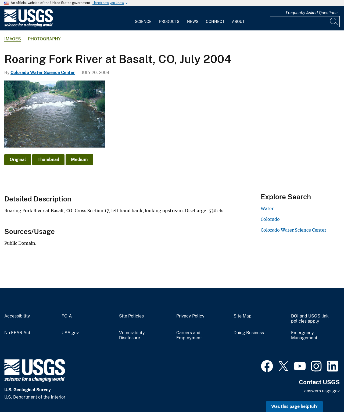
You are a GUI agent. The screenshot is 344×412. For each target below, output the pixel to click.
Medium (79, 159)
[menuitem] (143, 18)
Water (267, 208)
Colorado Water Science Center (42, 72)
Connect (215, 21)
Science (143, 21)
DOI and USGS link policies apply (310, 319)
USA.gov (70, 332)
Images (12, 38)
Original (18, 159)
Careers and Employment (189, 335)
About (238, 21)
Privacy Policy (190, 316)
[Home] (28, 26)
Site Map (243, 316)
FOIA (67, 316)
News (192, 21)
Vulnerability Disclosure (132, 335)
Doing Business (249, 332)
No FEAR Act (17, 332)
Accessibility (17, 316)
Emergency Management (304, 335)
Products (169, 21)
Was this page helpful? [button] (294, 406)
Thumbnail (48, 159)
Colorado (270, 219)
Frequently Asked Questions (312, 12)
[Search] (334, 21)
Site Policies (131, 316)
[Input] (305, 21)
